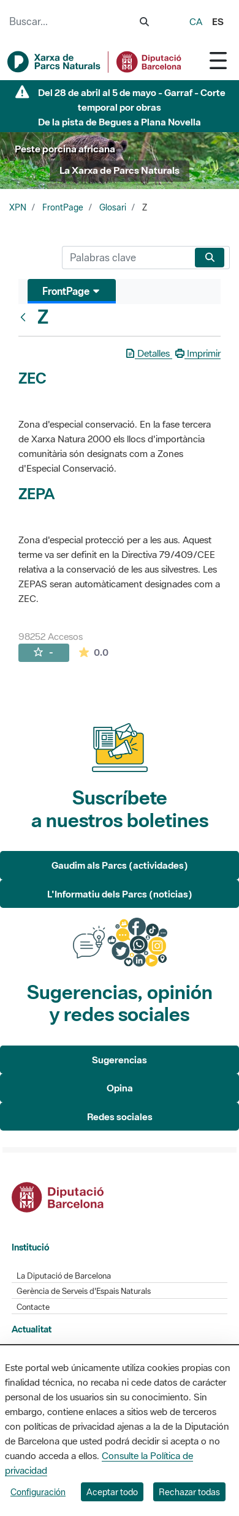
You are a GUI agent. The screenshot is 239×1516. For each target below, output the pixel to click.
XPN (17, 207)
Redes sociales (120, 1116)
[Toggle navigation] (218, 60)
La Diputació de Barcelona (64, 1276)
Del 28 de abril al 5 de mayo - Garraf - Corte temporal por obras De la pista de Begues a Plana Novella (132, 107)
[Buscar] (126, 257)
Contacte (33, 1307)
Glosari (112, 207)
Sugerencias (119, 1059)
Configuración (38, 1492)
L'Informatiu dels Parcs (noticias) (119, 894)
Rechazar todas (189, 1492)
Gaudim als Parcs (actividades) (119, 865)
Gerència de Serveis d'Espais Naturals (84, 1291)
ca (195, 21)
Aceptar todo (112, 1492)
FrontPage (62, 207)
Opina (120, 1088)
